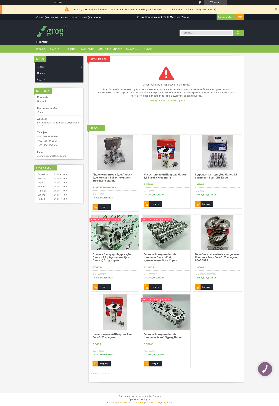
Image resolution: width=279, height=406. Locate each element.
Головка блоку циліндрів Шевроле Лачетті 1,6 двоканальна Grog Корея (160, 257)
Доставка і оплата (110, 49)
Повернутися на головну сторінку (166, 100)
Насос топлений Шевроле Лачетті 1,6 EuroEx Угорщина (166, 176)
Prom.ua (156, 396)
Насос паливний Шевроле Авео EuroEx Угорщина (113, 336)
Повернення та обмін (139, 49)
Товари (54, 49)
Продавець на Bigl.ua (139, 399)
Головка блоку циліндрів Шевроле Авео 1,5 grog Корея (163, 336)
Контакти (87, 49)
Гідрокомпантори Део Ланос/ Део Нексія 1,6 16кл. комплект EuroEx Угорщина (112, 177)
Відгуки (41, 79)
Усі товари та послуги (102, 374)
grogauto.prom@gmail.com (51, 156)
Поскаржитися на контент (130, 402)
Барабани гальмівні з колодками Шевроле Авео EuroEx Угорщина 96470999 (217, 257)
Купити (104, 206)
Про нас (72, 49)
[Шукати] (238, 33)
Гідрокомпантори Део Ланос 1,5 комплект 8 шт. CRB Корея (216, 176)
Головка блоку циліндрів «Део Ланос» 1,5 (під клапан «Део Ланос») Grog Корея (112, 257)
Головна (40, 49)
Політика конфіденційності (158, 402)
